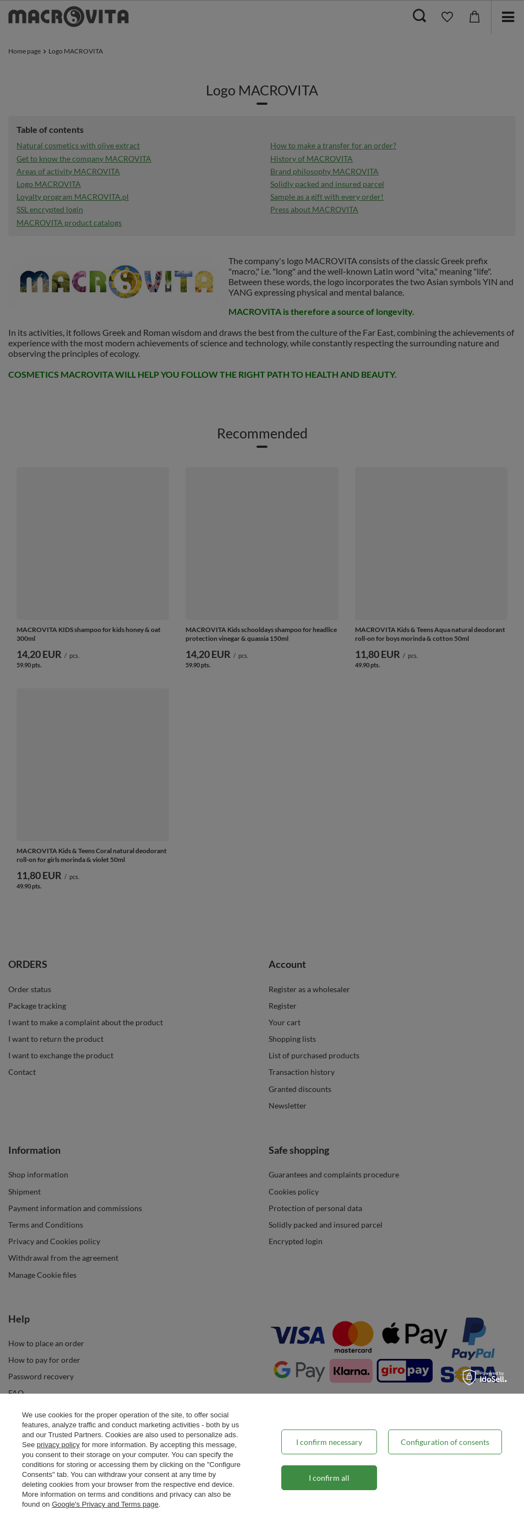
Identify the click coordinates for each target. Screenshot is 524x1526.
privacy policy (58, 1445)
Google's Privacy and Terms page (105, 1504)
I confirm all (329, 1477)
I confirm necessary (329, 1442)
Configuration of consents (445, 1442)
